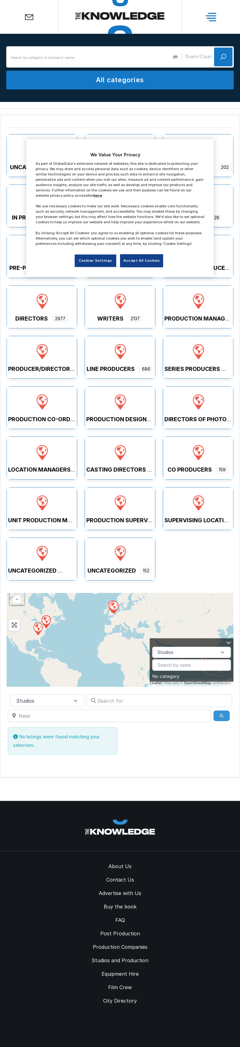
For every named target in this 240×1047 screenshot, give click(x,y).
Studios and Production (120, 960)
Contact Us (120, 880)
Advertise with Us (120, 893)
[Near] (109, 716)
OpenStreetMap (197, 683)
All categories (120, 80)
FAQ (120, 920)
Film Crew (120, 987)
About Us (120, 866)
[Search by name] (191, 665)
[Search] (221, 716)
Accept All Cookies (141, 260)
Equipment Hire (120, 974)
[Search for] (159, 700)
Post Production (120, 933)
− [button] (17, 599)
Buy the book (120, 906)
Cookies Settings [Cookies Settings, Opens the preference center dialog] (95, 260)
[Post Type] (191, 652)
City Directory (120, 1001)
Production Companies (120, 947)
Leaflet (156, 683)
